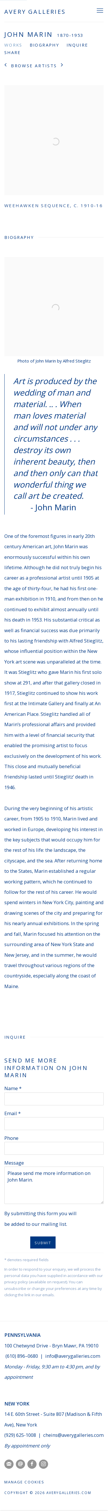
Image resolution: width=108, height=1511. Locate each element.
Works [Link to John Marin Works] (13, 45)
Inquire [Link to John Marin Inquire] (77, 45)
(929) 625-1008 (20, 1435)
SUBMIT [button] (43, 1242)
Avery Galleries (35, 11)
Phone (11, 1138)
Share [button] (12, 52)
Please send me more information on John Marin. (54, 1185)
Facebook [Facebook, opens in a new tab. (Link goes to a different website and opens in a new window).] (32, 1464)
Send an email (20, 1464)
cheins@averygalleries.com (73, 1435)
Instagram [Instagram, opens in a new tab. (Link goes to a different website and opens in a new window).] (43, 1464)
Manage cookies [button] (24, 1482)
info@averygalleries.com (72, 1356)
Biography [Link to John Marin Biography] (44, 45)
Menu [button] (99, 11)
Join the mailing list (9, 1464)
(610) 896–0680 (21, 1356)
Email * (12, 1113)
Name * (13, 1088)
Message (14, 1162)
